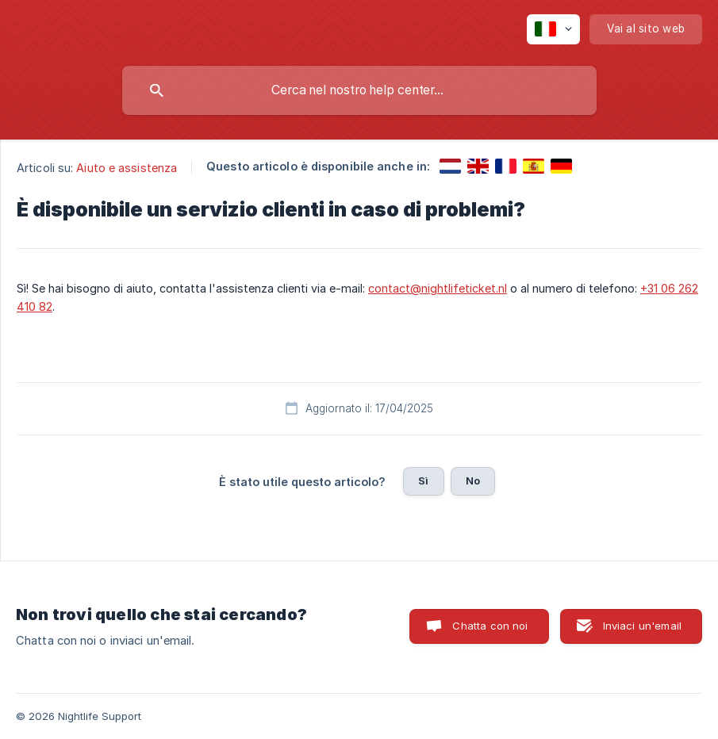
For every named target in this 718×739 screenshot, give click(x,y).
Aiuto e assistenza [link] (126, 167)
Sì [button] (423, 480)
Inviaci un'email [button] (642, 625)
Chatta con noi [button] (490, 625)
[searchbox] (359, 90)
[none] (553, 29)
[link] (450, 166)
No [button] (473, 480)
